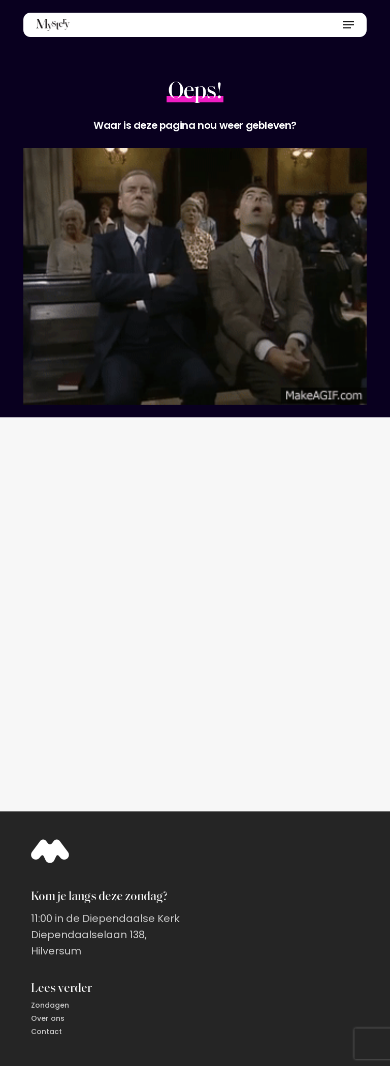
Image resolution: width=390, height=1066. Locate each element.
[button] (348, 25)
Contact (46, 1031)
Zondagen (50, 1005)
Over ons (47, 1018)
